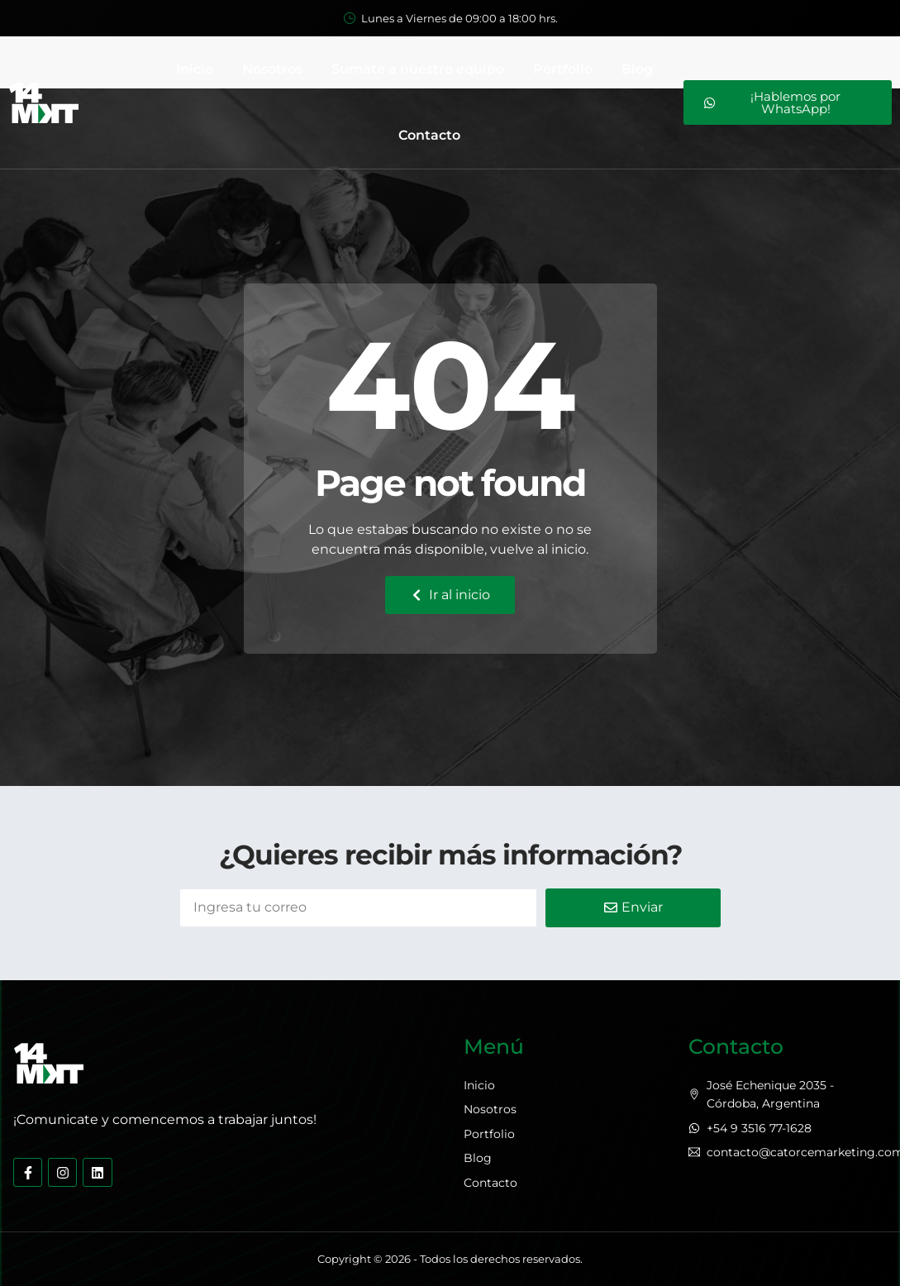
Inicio (194, 69)
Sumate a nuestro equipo (417, 69)
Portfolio (563, 69)
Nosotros (272, 69)
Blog (637, 69)
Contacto (429, 135)
